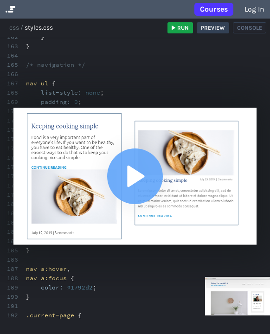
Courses (214, 9)
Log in (254, 9)
